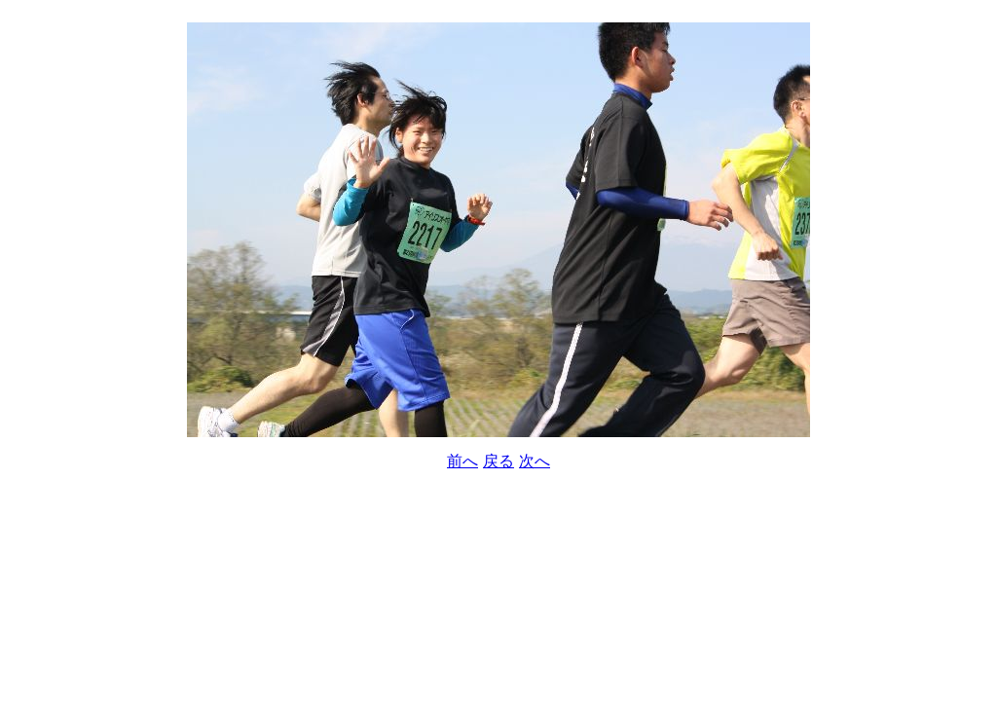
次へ (534, 461)
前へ (462, 461)
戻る (498, 461)
